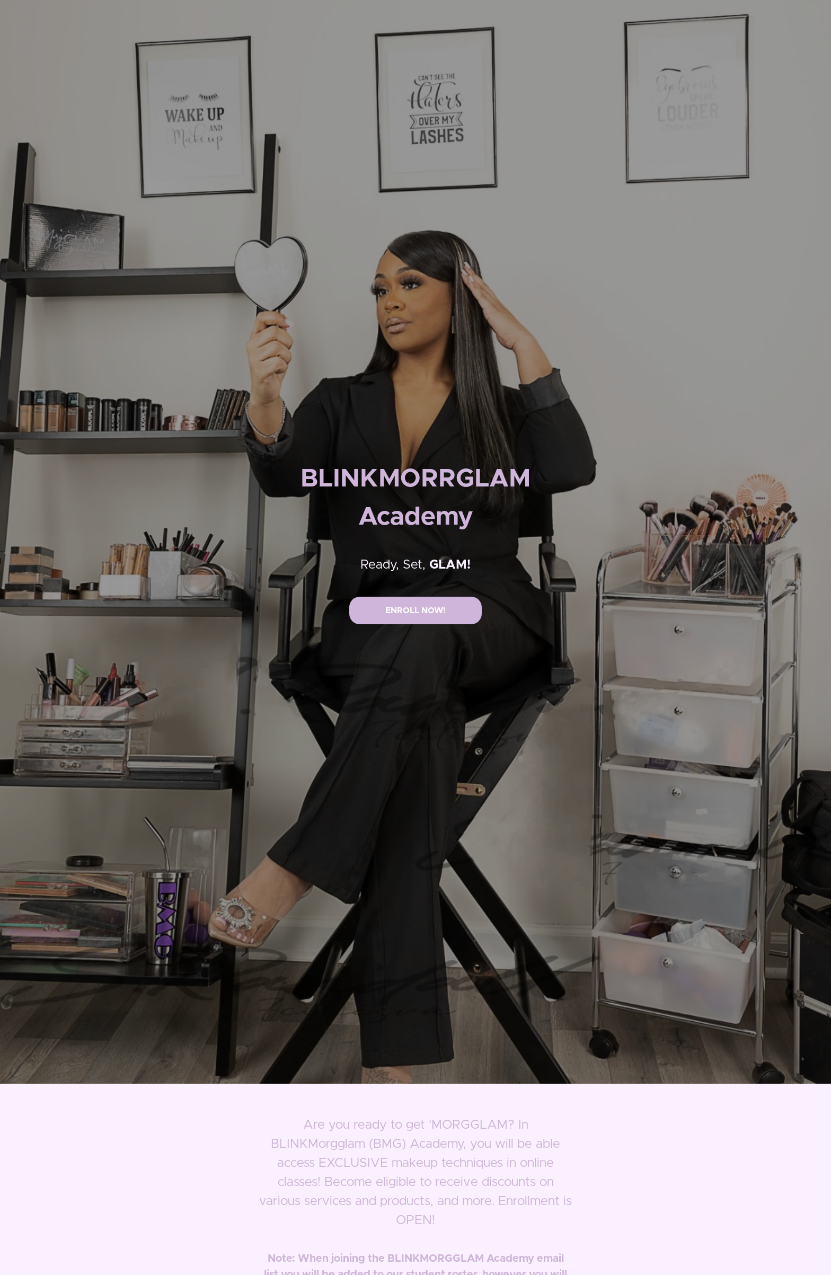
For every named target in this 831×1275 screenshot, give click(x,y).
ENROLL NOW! (415, 610)
